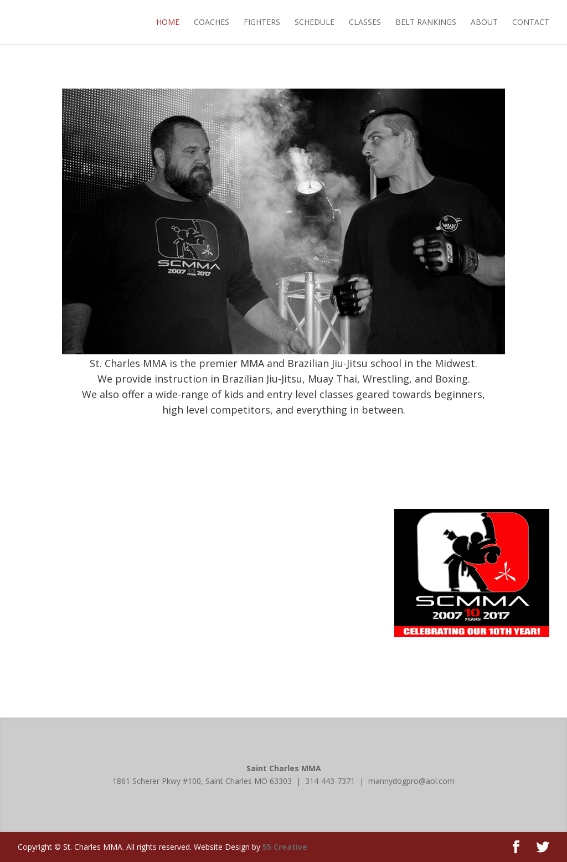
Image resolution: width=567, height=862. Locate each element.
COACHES (211, 22)
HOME (167, 22)
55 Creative (284, 847)
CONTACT (530, 22)
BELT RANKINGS (425, 22)
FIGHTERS (262, 22)
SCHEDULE (314, 22)
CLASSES (365, 22)
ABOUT (484, 22)
